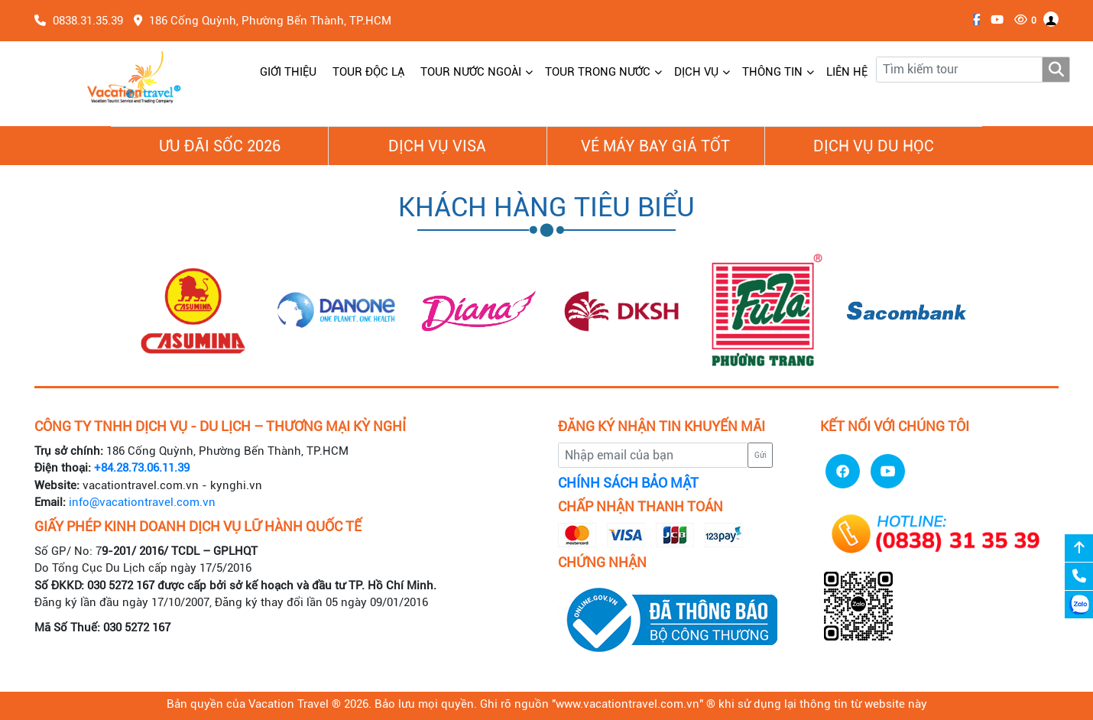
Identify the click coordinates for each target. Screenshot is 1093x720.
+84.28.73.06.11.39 (142, 468)
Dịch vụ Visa (437, 146)
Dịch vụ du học (873, 146)
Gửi (760, 455)
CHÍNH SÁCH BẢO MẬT (628, 483)
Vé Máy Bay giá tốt (655, 146)
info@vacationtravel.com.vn (142, 502)
